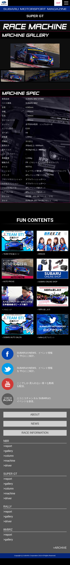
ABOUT (35, 414)
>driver (7, 465)
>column (8, 455)
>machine (9, 460)
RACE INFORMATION (35, 432)
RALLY (7, 506)
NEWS (35, 423)
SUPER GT (10, 473)
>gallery (8, 450)
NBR (6, 441)
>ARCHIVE (60, 547)
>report (7, 446)
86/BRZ (7, 529)
